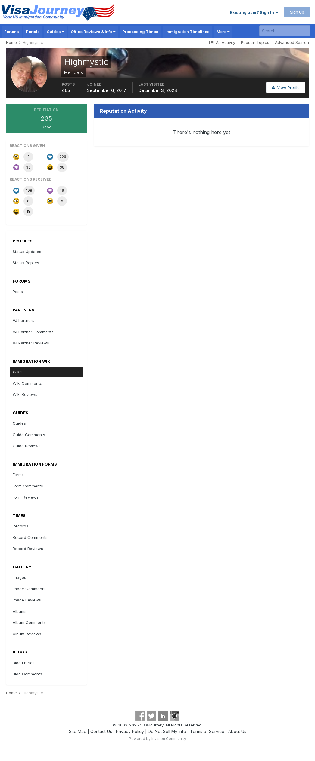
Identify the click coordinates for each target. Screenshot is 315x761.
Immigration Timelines (187, 31)
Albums (20, 611)
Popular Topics (255, 42)
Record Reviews (28, 548)
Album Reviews (27, 633)
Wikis (18, 371)
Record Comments (30, 537)
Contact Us (101, 731)
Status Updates (27, 251)
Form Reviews (26, 497)
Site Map (77, 731)
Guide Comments (29, 434)
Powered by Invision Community (157, 738)
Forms (18, 474)
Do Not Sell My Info (167, 731)
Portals (33, 31)
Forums (11, 31)
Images (19, 577)
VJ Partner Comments (33, 331)
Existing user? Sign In (254, 12)
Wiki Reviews (25, 394)
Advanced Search (292, 42)
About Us (237, 731)
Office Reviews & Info (93, 31)
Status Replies (26, 262)
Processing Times (140, 31)
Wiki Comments (27, 383)
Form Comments (28, 486)
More (223, 31)
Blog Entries (24, 662)
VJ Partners (23, 320)
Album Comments (29, 622)
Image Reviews (27, 599)
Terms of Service (207, 731)
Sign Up (297, 12)
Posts (18, 291)
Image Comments (29, 588)
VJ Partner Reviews (31, 343)
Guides (55, 31)
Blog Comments (27, 673)
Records (20, 526)
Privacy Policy (130, 731)
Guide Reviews (27, 445)
